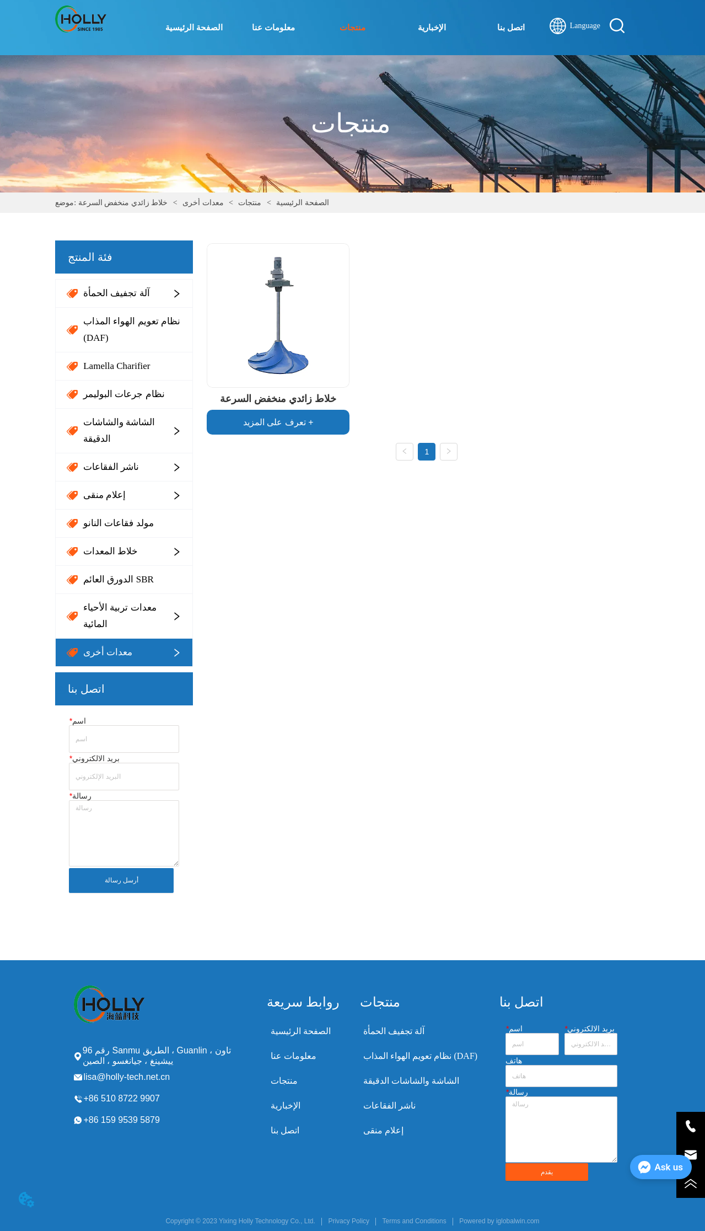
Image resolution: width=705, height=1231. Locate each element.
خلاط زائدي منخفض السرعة (124, 203)
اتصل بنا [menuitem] (511, 27)
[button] (352, 27)
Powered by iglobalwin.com (499, 1221)
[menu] (352, 27)
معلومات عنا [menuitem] (273, 27)
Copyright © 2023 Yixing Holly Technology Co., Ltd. (240, 1221)
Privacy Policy (348, 1221)
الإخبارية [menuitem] (432, 27)
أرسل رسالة (121, 880)
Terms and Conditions (414, 1221)
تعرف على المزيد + (278, 422)
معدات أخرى (203, 203)
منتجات (249, 203)
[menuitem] (352, 27)
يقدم (547, 1172)
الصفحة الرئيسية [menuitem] (194, 27)
